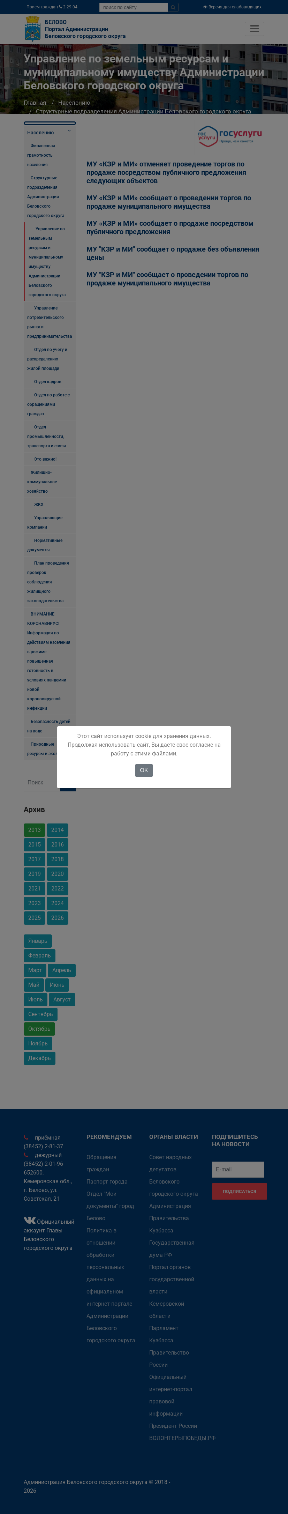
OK (144, 770)
